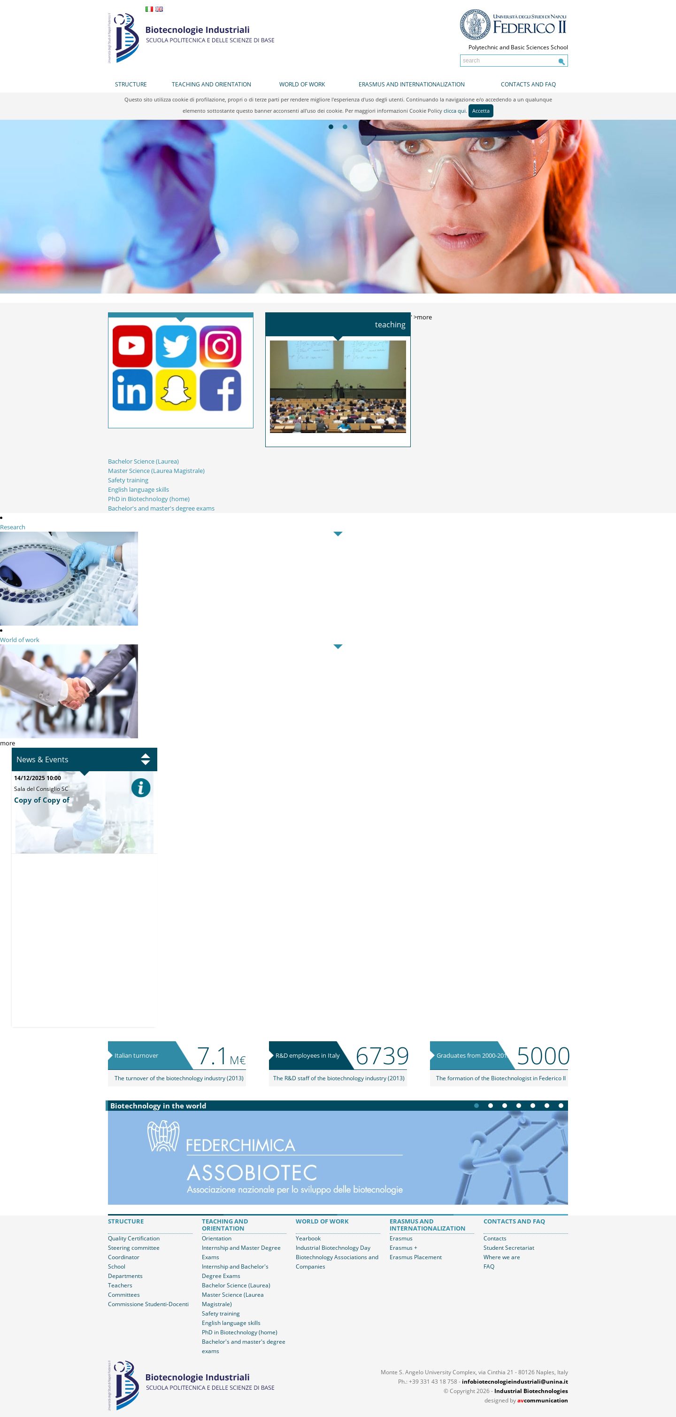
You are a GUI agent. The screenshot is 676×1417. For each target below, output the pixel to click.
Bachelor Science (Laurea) (143, 461)
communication (542, 1400)
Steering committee (134, 1248)
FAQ (489, 1266)
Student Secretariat (509, 1248)
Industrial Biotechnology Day (333, 1248)
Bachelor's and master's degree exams (161, 508)
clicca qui (455, 110)
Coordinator (123, 1257)
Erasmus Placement (416, 1257)
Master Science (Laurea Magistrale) (156, 470)
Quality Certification (134, 1238)
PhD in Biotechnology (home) (149, 499)
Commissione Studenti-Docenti (148, 1304)
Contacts (495, 1238)
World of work (302, 84)
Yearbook (308, 1238)
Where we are (502, 1257)
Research (12, 527)
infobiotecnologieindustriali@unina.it (515, 1382)
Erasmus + (403, 1248)
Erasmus (401, 1238)
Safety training (128, 480)
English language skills (138, 489)
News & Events (42, 759)
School (116, 1266)
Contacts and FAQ (528, 84)
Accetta (481, 110)
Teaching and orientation (211, 84)
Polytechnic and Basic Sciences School (518, 47)
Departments (125, 1276)
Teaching (390, 324)
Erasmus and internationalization (412, 84)
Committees (124, 1295)
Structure (131, 84)
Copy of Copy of (41, 800)
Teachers (120, 1285)
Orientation (216, 1238)
